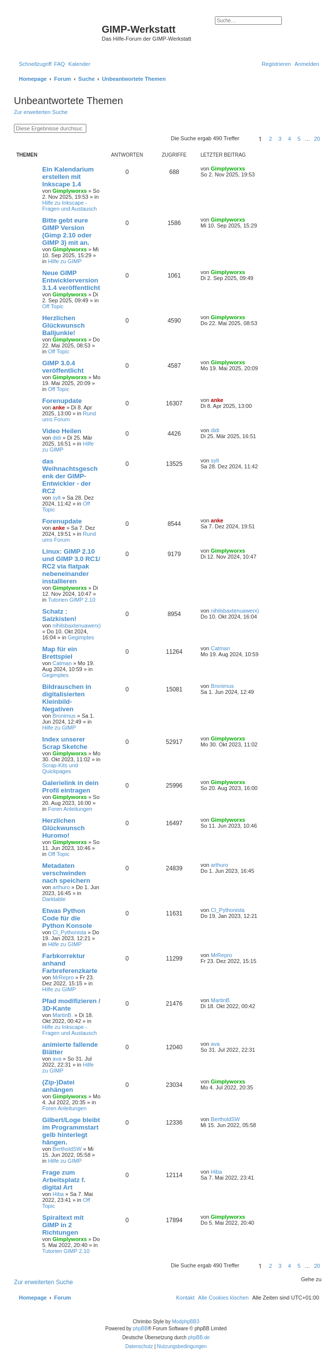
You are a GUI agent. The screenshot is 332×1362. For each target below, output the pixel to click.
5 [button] (298, 139)
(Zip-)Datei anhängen (58, 1085)
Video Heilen (61, 431)
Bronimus (64, 716)
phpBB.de (199, 1337)
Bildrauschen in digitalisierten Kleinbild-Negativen (66, 698)
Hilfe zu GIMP (65, 261)
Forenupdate (62, 400)
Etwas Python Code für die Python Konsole (67, 918)
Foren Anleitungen (70, 809)
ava (57, 1059)
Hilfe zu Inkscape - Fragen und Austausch (69, 206)
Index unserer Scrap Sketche (64, 743)
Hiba (58, 1194)
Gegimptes (80, 637)
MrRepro (63, 977)
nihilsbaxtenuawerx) (77, 625)
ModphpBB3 (185, 1321)
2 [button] (270, 139)
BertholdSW (67, 1149)
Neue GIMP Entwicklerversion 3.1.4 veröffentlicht (71, 280)
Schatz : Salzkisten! (59, 615)
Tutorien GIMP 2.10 (71, 600)
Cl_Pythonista (69, 932)
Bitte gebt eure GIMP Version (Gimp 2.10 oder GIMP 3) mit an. (67, 231)
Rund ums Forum (69, 416)
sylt (57, 498)
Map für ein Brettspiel (59, 652)
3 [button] (279, 139)
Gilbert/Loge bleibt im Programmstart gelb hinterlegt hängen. (71, 1131)
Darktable (54, 899)
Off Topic (53, 306)
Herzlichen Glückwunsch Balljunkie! (63, 325)
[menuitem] (59, 64)
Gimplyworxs (70, 191)
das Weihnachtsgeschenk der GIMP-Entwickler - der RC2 (70, 476)
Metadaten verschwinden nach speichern (66, 873)
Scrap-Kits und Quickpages (60, 768)
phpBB (140, 1328)
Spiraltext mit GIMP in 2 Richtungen (63, 1225)
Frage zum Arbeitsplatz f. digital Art (63, 1180)
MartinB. (63, 1015)
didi (57, 438)
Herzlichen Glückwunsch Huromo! (63, 828)
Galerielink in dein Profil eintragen (70, 786)
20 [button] (317, 139)
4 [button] (289, 139)
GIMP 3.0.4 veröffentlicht (63, 366)
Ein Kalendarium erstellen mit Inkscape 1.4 (68, 177)
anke (59, 407)
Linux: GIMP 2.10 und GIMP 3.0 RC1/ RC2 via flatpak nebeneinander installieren (71, 566)
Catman (62, 663)
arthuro (61, 887)
